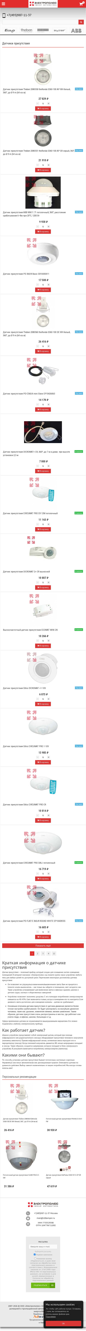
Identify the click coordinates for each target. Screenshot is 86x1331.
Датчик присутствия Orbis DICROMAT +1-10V (24, 688)
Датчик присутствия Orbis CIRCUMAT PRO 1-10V (26, 746)
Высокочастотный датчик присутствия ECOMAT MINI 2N (30, 629)
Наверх (43, 1322)
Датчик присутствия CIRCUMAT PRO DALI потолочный (29, 862)
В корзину (43, 108)
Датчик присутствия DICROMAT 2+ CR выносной (26, 571)
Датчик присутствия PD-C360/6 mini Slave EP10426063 (29, 393)
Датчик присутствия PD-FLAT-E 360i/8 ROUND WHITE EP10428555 (34, 921)
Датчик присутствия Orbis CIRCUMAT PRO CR (24, 804)
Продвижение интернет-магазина (43, 1320)
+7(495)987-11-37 (19, 15)
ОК (63, 1323)
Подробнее (51, 1316)
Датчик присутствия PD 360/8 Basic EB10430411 (26, 273)
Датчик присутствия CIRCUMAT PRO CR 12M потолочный (30, 513)
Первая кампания (44, 1255)
